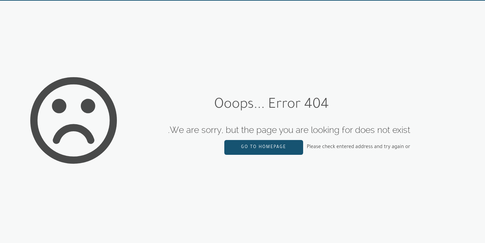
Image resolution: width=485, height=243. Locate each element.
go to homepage (263, 147)
